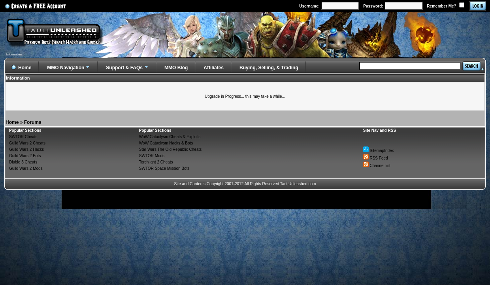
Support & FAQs (124, 67)
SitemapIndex (378, 150)
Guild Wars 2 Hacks (26, 149)
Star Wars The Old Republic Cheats (170, 149)
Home (12, 122)
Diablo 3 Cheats (23, 162)
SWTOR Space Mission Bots (164, 168)
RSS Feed (375, 158)
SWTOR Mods (151, 156)
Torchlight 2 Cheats (156, 162)
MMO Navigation (65, 67)
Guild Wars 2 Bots (25, 156)
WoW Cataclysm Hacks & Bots (166, 143)
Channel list (376, 165)
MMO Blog (176, 67)
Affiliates (214, 67)
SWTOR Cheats (23, 137)
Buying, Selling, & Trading (268, 67)
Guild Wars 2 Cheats (27, 143)
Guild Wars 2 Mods (26, 168)
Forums (32, 122)
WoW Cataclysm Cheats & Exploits (169, 137)
